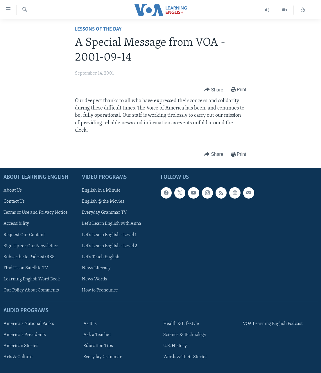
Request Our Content (24, 235)
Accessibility (16, 223)
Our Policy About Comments (31, 290)
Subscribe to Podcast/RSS (29, 257)
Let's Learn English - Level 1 (109, 235)
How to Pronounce (100, 290)
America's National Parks (28, 323)
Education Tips (98, 346)
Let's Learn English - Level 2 (109, 246)
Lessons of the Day (98, 29)
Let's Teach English (100, 257)
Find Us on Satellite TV (25, 268)
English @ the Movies (103, 201)
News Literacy (96, 268)
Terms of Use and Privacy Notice (35, 212)
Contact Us (14, 201)
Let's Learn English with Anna (111, 223)
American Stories (20, 346)
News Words (94, 279)
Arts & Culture (18, 357)
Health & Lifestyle (181, 323)
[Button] (213, 90)
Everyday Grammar (102, 357)
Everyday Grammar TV (104, 212)
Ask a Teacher (97, 335)
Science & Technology (184, 335)
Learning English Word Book (31, 279)
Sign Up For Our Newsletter (30, 246)
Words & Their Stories (185, 357)
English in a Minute (101, 190)
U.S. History (175, 346)
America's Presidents (24, 335)
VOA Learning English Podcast (273, 323)
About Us (12, 190)
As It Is (90, 323)
